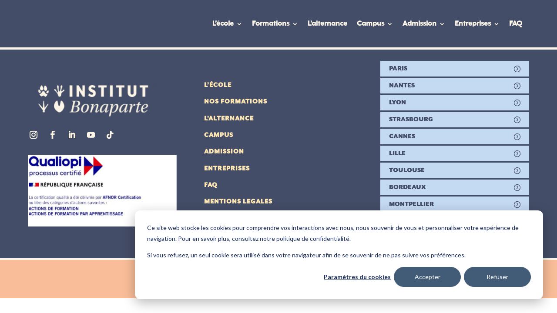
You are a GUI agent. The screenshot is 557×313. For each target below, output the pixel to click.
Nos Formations (235, 101)
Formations (270, 23)
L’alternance (327, 23)
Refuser (497, 276)
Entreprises (473, 23)
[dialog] (339, 254)
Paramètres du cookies (357, 276)
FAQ (515, 23)
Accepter (427, 276)
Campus (370, 23)
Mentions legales (238, 201)
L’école (223, 23)
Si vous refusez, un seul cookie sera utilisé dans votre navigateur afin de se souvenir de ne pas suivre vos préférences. (306, 255)
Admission (419, 23)
